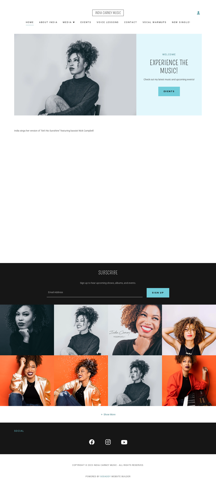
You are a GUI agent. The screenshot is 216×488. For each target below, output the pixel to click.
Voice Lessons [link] (108, 22)
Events (169, 91)
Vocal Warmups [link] (155, 22)
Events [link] (85, 22)
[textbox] (95, 293)
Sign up (158, 293)
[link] (108, 13)
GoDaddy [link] (105, 477)
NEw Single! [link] (181, 22)
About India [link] (48, 22)
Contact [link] (130, 22)
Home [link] (30, 22)
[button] (198, 12)
